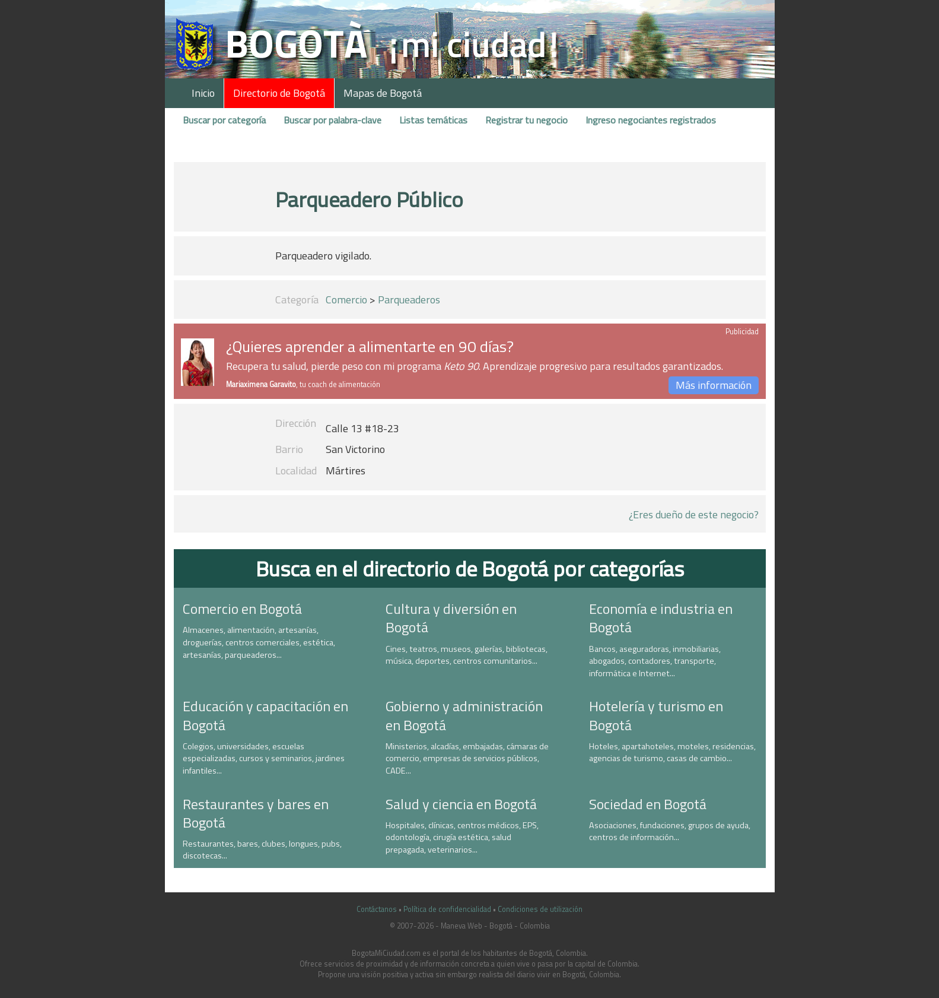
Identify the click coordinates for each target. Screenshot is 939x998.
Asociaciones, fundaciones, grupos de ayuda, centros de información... (669, 831)
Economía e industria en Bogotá (661, 618)
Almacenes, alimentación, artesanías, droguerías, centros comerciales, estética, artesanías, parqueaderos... (259, 642)
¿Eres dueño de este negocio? (694, 514)
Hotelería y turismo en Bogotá (656, 715)
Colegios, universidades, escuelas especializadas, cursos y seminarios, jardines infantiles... (264, 758)
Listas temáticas (433, 120)
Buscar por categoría (224, 120)
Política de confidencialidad (447, 909)
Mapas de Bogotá (382, 93)
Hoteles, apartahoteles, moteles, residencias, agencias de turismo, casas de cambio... (672, 752)
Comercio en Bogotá (242, 608)
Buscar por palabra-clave (332, 120)
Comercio (346, 300)
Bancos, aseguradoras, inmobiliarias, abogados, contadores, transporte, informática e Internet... (655, 661)
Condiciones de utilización (540, 909)
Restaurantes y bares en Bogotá (256, 813)
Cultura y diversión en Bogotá (451, 618)
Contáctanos (376, 909)
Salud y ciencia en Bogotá (461, 804)
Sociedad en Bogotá (647, 804)
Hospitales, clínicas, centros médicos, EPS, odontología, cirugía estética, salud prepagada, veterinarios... (462, 837)
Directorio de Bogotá (279, 93)
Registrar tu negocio (526, 120)
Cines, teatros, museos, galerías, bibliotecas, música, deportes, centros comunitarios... (467, 655)
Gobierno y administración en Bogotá (464, 715)
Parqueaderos (409, 300)
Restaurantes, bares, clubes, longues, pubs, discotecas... (262, 850)
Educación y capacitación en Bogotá (265, 715)
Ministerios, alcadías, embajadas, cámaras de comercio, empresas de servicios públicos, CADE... (467, 758)
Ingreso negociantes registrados (650, 120)
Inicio (203, 93)
